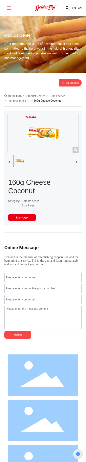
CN (80, 7)
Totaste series (17, 100)
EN (74, 7)
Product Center (35, 96)
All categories (70, 82)
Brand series (57, 96)
